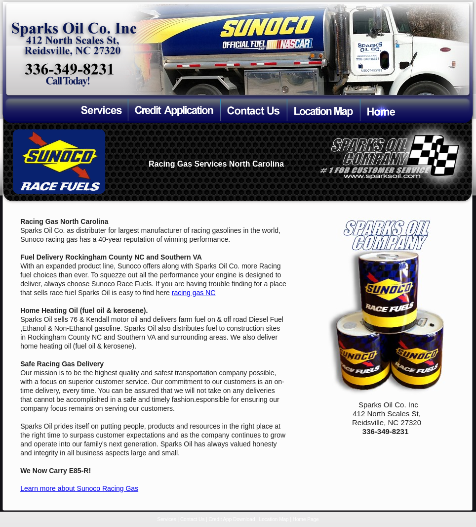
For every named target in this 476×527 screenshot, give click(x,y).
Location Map (274, 519)
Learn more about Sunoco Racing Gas (79, 488)
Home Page (306, 519)
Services (166, 519)
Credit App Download (232, 519)
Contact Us (192, 519)
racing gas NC (194, 293)
